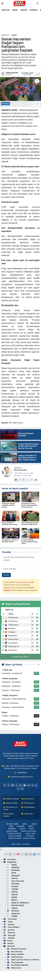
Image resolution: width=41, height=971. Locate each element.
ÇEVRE (12, 897)
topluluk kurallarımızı (22, 582)
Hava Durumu (27, 799)
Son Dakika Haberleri (8, 815)
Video (8, 922)
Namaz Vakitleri (10, 803)
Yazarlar (9, 924)
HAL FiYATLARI (15, 881)
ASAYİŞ (23, 10)
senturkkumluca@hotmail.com (22, 777)
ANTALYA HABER (10, 824)
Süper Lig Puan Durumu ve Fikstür (23, 960)
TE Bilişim (26, 844)
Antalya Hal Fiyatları (13, 833)
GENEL (15, 10)
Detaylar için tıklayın (21, 657)
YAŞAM (14, 35)
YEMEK (12, 916)
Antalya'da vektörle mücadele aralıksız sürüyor (8, 505)
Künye (8, 941)
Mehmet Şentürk (20, 470)
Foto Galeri (10, 919)
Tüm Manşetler (28, 807)
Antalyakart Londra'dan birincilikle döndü (10, 541)
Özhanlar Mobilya (29, 838)
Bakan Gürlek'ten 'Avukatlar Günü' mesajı (10, 523)
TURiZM (21, 829)
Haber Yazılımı (16, 844)
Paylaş (5, 104)
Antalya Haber (29, 833)
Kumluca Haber (10, 831)
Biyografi (9, 935)
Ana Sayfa (10, 859)
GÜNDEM (33, 10)
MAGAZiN (19, 826)
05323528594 (22, 773)
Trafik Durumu (27, 803)
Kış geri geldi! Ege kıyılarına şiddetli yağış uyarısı (29, 541)
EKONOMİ (10, 829)
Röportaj (9, 932)
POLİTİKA (13, 884)
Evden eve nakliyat (14, 836)
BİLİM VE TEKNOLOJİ (18, 903)
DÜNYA (30, 829)
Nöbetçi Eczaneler (11, 799)
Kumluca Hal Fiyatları (27, 831)
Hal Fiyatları (28, 836)
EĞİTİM (12, 892)
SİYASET (13, 886)
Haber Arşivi (27, 814)
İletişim (9, 943)
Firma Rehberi (11, 927)
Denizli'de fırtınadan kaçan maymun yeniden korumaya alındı (29, 505)
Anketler (9, 938)
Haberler (5, 35)
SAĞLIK (29, 826)
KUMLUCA (13, 914)
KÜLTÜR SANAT (15, 905)
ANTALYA (6, 10)
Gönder (6, 575)
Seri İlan (9, 930)
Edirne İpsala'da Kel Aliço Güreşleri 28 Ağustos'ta (30, 523)
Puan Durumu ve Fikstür (10, 808)
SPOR (10, 826)
